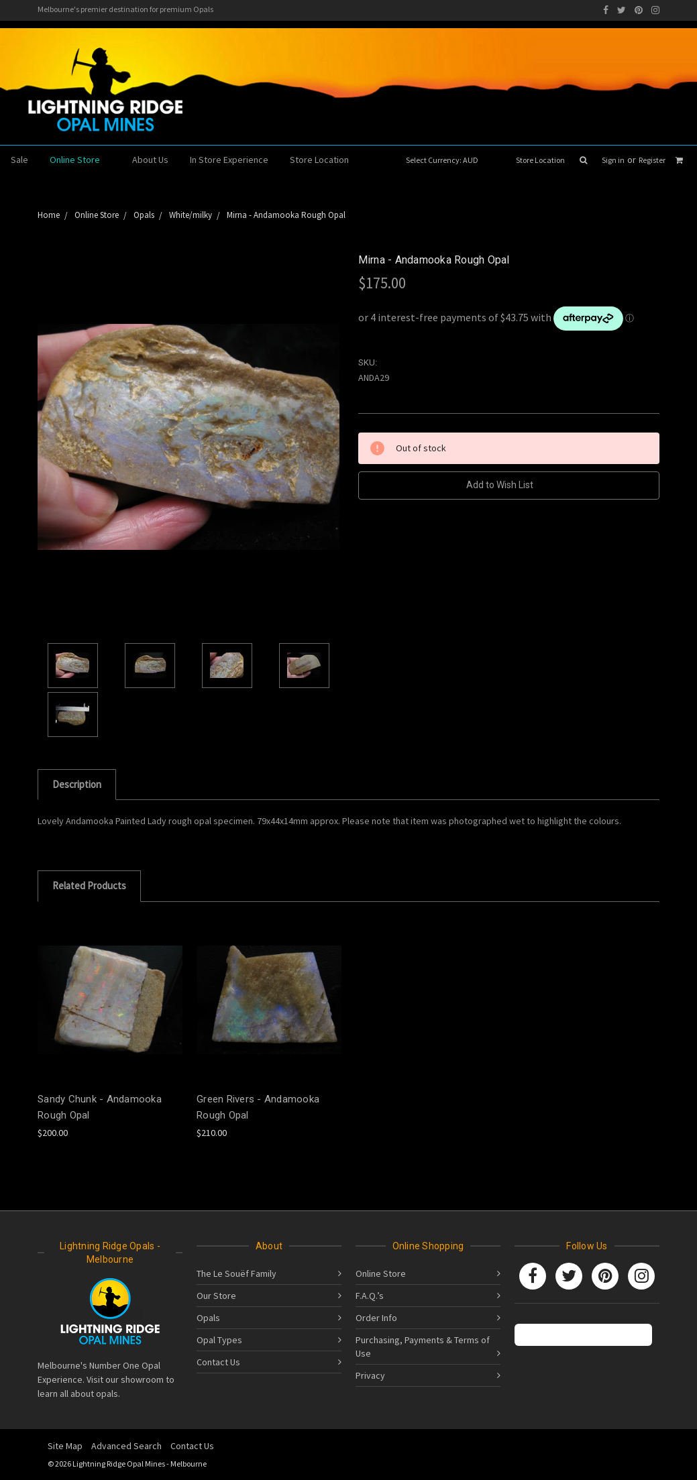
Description (76, 784)
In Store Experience (229, 160)
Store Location (540, 160)
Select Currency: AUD (446, 160)
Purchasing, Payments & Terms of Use (423, 1346)
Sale (19, 160)
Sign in (613, 160)
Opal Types (219, 1340)
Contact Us (218, 1362)
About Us (150, 160)
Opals (208, 1318)
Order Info (376, 1318)
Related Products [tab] (89, 885)
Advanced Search (126, 1446)
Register (652, 160)
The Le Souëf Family (236, 1273)
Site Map (65, 1446)
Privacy (370, 1375)
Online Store (80, 160)
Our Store (216, 1296)
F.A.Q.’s (370, 1296)
